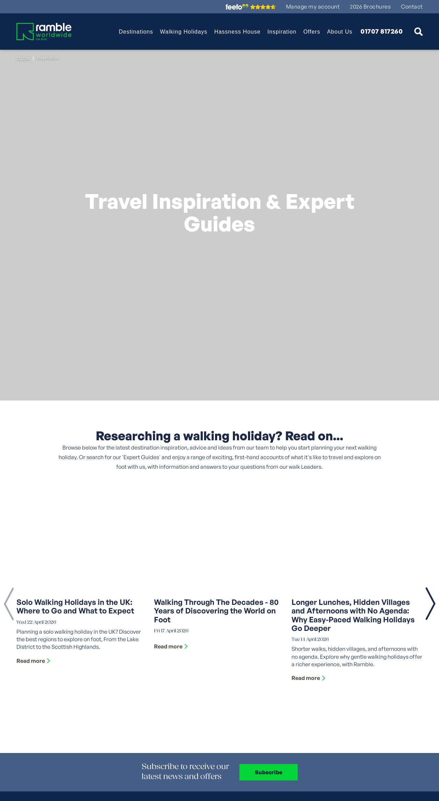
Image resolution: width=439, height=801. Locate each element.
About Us (340, 32)
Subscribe (268, 772)
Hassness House (237, 32)
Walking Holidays (183, 32)
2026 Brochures (370, 6)
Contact (412, 6)
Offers (311, 32)
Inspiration (282, 32)
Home (23, 57)
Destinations (136, 32)
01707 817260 (381, 31)
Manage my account (313, 6)
